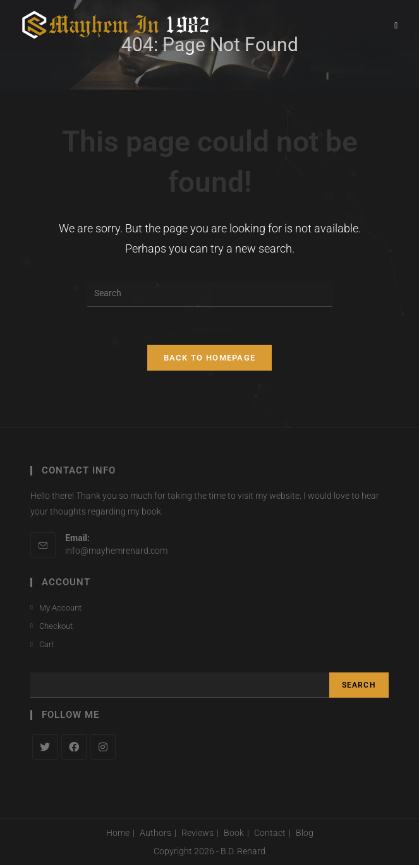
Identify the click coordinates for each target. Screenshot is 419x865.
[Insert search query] (210, 294)
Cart (46, 644)
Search (359, 685)
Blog (304, 833)
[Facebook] (74, 747)
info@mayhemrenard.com (116, 551)
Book (234, 833)
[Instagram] (103, 747)
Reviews (197, 833)
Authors (155, 833)
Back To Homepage (210, 357)
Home (118, 833)
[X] (45, 747)
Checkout (56, 626)
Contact (270, 833)
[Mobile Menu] (396, 25)
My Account (60, 607)
